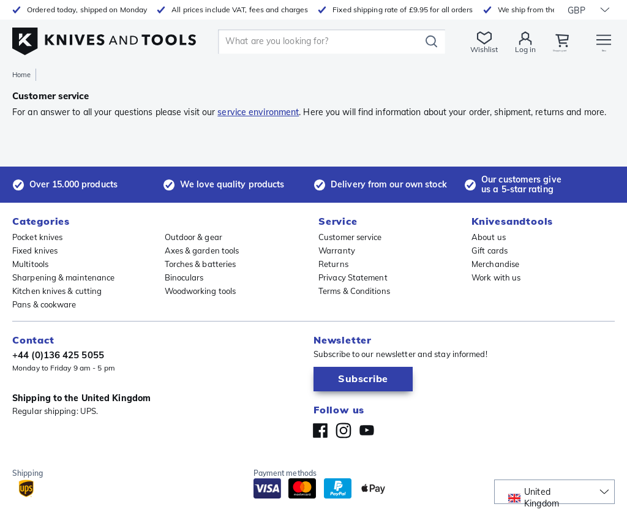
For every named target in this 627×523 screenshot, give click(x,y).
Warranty (336, 250)
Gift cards (489, 250)
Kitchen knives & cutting (57, 291)
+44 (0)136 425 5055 (58, 355)
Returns (333, 264)
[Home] (104, 37)
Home (21, 74)
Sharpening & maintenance (63, 277)
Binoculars (184, 277)
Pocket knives (37, 237)
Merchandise (495, 264)
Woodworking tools (200, 291)
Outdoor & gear (193, 237)
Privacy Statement (353, 277)
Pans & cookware (44, 304)
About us (488, 237)
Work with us (495, 277)
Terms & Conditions (354, 291)
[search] (307, 41)
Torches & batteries (200, 264)
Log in (497, 49)
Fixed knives (35, 250)
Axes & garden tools (202, 250)
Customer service (350, 237)
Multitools (30, 264)
